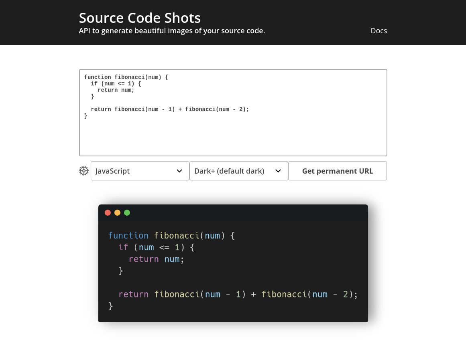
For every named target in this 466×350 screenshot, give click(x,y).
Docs (378, 30)
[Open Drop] (83, 171)
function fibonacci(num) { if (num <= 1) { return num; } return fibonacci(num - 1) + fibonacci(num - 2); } (233, 113)
